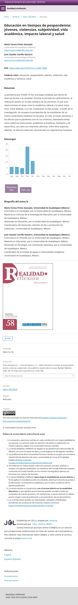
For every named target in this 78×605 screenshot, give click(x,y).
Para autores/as (11, 580)
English (7, 554)
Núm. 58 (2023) (29, 16)
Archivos (16, 16)
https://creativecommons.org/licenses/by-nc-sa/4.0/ (31, 505)
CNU (34, 524)
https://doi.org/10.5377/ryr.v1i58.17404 (28, 68)
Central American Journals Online (25, 2)
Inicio (6, 16)
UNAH (40, 524)
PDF (9, 338)
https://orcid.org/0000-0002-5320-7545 (18, 60)
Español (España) (12, 559)
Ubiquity (53, 520)
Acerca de (27, 538)
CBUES (49, 524)
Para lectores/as (11, 576)
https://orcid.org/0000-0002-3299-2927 (18, 50)
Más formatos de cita (14, 376)
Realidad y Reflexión (16, 8)
